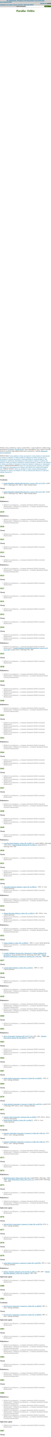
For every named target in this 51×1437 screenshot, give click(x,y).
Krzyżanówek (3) (4, 459)
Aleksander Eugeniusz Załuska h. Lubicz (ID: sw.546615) (20, 887)
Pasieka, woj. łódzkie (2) (12, 462)
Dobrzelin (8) (21, 462)
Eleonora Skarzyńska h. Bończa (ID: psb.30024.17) (25, 1037)
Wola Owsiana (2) (29, 460)
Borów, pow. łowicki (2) (26, 456)
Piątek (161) (6, 467)
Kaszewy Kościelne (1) (30, 462)
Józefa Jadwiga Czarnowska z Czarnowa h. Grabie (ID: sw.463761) (23, 1104)
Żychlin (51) (40, 462)
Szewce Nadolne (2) (14, 456)
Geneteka (11, 449)
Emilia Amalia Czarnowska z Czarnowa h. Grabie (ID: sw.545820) (23, 1078)
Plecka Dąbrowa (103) (15, 467)
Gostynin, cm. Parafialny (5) (15, 470)
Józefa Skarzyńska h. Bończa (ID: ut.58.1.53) (21, 1179)
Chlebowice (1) (38, 464)
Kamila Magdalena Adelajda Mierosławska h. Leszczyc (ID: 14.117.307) (24, 483)
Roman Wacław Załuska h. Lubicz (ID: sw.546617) (18, 1120)
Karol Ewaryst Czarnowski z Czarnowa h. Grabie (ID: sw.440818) (22, 1306)
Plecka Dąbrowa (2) (20, 460)
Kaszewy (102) (24, 467)
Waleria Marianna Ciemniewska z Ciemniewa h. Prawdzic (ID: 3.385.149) (25, 955)
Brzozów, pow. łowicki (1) (15, 459)
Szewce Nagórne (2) (37, 456)
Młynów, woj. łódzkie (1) (8, 464)
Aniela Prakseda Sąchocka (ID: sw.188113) (24, 845)
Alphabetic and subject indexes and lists (11, 4)
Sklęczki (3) (31, 464)
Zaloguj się (43, 3)
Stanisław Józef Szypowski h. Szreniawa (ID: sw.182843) (20, 1117)
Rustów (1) (37, 460)
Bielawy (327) (32, 467)
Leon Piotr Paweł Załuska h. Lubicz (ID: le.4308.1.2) (19, 843)
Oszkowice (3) (11, 457)
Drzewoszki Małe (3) (39, 459)
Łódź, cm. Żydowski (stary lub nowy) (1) (32, 470)
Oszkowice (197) (41, 465)
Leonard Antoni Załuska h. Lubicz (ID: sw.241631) (18, 968)
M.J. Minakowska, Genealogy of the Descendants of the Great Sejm (25, 0)
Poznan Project (19, 449)
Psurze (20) (25, 464)
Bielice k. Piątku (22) (21, 457)
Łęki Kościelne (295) (31, 465)
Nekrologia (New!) (28, 4)
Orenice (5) (4, 457)
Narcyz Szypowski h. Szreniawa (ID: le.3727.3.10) (18, 1036)
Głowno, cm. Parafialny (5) (20, 468)
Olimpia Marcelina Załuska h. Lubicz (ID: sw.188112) (19, 913)
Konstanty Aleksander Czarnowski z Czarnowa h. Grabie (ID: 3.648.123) (24, 1133)
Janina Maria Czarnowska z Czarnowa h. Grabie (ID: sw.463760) (22, 1263)
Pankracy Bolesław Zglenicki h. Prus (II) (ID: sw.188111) (20, 1271)
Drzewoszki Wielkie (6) (27, 459)
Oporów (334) (39, 467)
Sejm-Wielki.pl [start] (6, 2)
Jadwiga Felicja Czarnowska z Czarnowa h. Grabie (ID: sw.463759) (23, 1224)
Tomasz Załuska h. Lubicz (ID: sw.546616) (16, 943)
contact (49, 3)
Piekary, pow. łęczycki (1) (40, 457)
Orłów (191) (23, 465)
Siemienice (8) (10, 460)
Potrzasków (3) (18, 464)
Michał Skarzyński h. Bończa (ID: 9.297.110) (16, 1178)
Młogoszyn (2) (29, 457)
